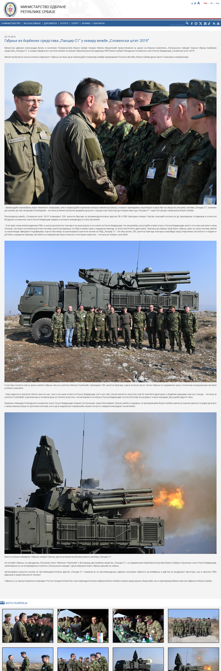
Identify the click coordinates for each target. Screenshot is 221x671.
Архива (86, 23)
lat (211, 3)
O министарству (11, 23)
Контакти (99, 23)
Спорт (75, 23)
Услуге (64, 23)
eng (217, 3)
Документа (50, 23)
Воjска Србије (32, 23)
